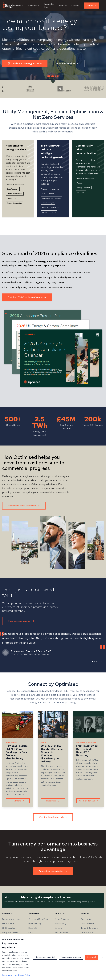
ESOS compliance (10, 928)
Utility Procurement (14, 194)
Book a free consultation (53, 871)
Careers (58, 928)
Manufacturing (34, 923)
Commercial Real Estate (38, 919)
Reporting (81, 192)
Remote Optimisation (50, 207)
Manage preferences (71, 957)
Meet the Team (61, 932)
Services (18, 5)
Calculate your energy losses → (25, 63)
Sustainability (60, 923)
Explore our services (67, 63)
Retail (30, 932)
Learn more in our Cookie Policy (16, 975)
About (63, 5)
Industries (34, 5)
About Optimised (62, 919)
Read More (17, 801)
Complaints (86, 919)
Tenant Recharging (14, 203)
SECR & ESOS (8, 923)
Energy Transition (83, 188)
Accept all (91, 957)
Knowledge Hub (49, 5)
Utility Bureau (12, 198)
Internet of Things (49, 212)
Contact (75, 5)
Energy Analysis (48, 203)
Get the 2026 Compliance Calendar (27, 297)
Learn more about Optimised (24, 505)
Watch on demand (88, 801)
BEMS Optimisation (49, 193)
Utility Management (10, 932)
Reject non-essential (45, 957)
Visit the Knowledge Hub (53, 817)
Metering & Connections (51, 198)
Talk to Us (91, 5)
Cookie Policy (87, 932)
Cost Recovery (12, 189)
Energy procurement (11, 919)
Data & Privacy (87, 923)
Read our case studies (21, 620)
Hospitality (33, 928)
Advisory (80, 183)
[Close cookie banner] (102, 957)
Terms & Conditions (89, 928)
